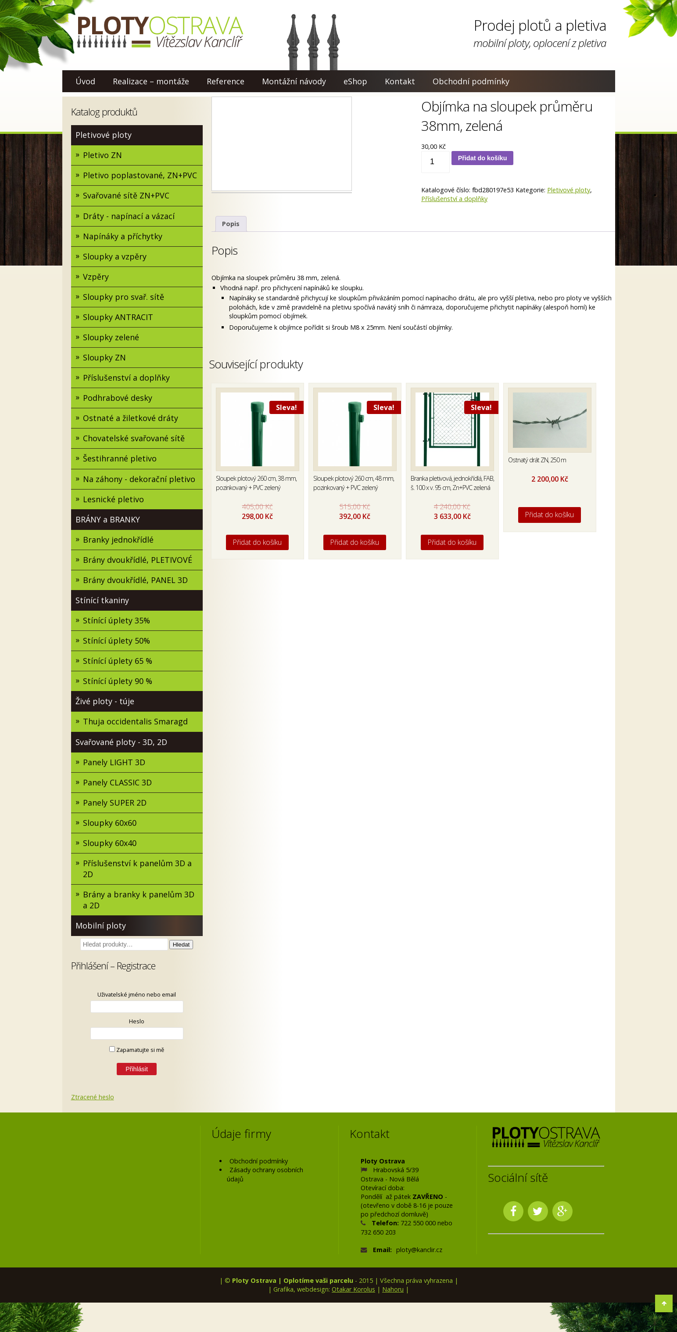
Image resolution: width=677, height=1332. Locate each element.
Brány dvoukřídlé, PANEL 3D (135, 581)
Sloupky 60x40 (109, 844)
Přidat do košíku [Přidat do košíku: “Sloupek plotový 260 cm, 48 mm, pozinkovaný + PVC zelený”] (354, 542)
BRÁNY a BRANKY (107, 520)
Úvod (85, 81)
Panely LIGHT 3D (114, 763)
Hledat (181, 946)
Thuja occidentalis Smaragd (135, 723)
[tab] (231, 224)
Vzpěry (96, 277)
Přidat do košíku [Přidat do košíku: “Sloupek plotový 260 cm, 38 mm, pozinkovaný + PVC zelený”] (257, 542)
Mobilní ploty (100, 927)
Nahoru (393, 1291)
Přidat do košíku (482, 158)
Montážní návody (294, 81)
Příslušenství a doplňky (126, 378)
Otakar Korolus (353, 1291)
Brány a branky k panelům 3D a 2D (138, 901)
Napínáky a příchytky (122, 236)
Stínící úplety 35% (116, 621)
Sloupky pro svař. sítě (123, 297)
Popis (231, 224)
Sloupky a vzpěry (115, 256)
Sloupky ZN (104, 358)
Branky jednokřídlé (118, 540)
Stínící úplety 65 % (117, 662)
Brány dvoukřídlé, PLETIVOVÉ (137, 560)
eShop (355, 81)
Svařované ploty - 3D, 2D (121, 743)
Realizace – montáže (151, 81)
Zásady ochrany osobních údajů (265, 1176)
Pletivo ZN (102, 155)
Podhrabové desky (117, 398)
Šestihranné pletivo (120, 459)
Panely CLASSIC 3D (117, 783)
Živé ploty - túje (104, 702)
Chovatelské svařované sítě (134, 439)
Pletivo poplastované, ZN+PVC (140, 175)
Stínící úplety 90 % (117, 682)
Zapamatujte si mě (136, 1051)
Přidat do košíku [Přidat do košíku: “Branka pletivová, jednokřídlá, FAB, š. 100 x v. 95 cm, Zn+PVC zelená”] (452, 542)
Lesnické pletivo (113, 500)
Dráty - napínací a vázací (129, 216)
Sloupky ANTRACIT (118, 317)
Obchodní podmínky (471, 81)
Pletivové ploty (103, 135)
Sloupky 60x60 (109, 824)
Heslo (136, 1023)
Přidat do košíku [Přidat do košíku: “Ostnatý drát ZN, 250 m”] (549, 514)
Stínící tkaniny (102, 601)
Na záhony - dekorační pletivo (139, 479)
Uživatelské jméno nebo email (136, 996)
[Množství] (435, 162)
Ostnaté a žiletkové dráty (130, 419)
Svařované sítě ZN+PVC (126, 196)
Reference (225, 81)
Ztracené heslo (92, 1098)
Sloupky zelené (111, 337)
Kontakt (400, 81)
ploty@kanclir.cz (419, 1251)
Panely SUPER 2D (115, 804)
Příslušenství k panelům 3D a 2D (137, 870)
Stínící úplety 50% (116, 642)
